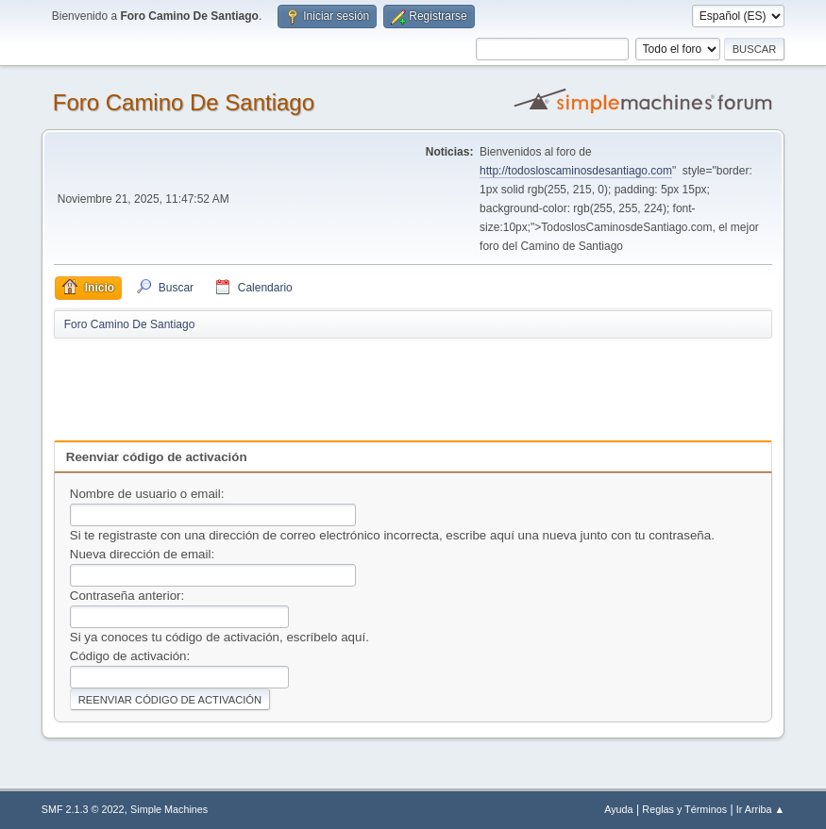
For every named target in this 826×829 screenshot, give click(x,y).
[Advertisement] (386, 382)
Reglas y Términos (684, 809)
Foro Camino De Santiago (183, 102)
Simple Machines (169, 809)
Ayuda (618, 809)
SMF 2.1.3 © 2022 (83, 809)
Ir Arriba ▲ (760, 809)
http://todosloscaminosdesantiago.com (576, 170)
